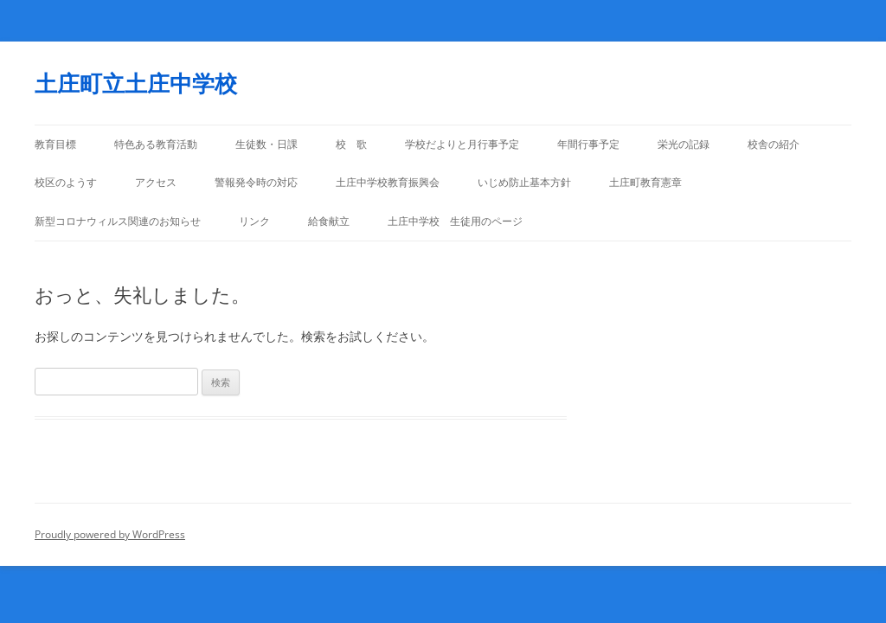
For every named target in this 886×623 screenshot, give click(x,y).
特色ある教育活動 (155, 144)
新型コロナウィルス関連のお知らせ (118, 221)
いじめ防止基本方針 (524, 182)
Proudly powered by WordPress (110, 534)
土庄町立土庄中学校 (136, 83)
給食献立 (329, 221)
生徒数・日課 (266, 144)
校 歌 (351, 144)
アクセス (156, 182)
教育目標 (55, 144)
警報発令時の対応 (256, 182)
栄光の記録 (683, 144)
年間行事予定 (588, 144)
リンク (254, 221)
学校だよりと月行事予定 (462, 144)
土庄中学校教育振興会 (388, 182)
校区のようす (66, 182)
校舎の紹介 (773, 144)
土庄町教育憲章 (645, 182)
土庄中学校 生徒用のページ (455, 221)
